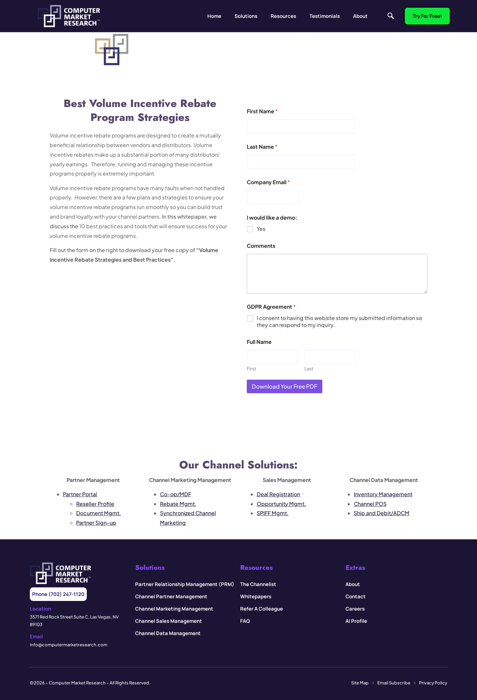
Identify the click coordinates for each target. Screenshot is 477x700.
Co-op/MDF (175, 494)
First (251, 368)
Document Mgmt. (98, 513)
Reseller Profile (95, 503)
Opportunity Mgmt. (281, 503)
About (360, 16)
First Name (262, 111)
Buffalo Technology (402, 441)
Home (214, 16)
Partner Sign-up (96, 522)
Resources (283, 16)
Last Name (262, 146)
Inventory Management (383, 494)
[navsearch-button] (389, 16)
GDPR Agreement (271, 306)
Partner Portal (80, 494)
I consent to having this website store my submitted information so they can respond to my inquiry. (339, 321)
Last (308, 368)
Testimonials (324, 16)
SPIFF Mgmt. (273, 513)
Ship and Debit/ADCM (381, 513)
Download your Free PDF (284, 386)
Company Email (268, 182)
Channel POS (370, 503)
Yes (261, 229)
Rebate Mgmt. (178, 503)
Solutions (246, 16)
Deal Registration (278, 494)
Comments (261, 245)
